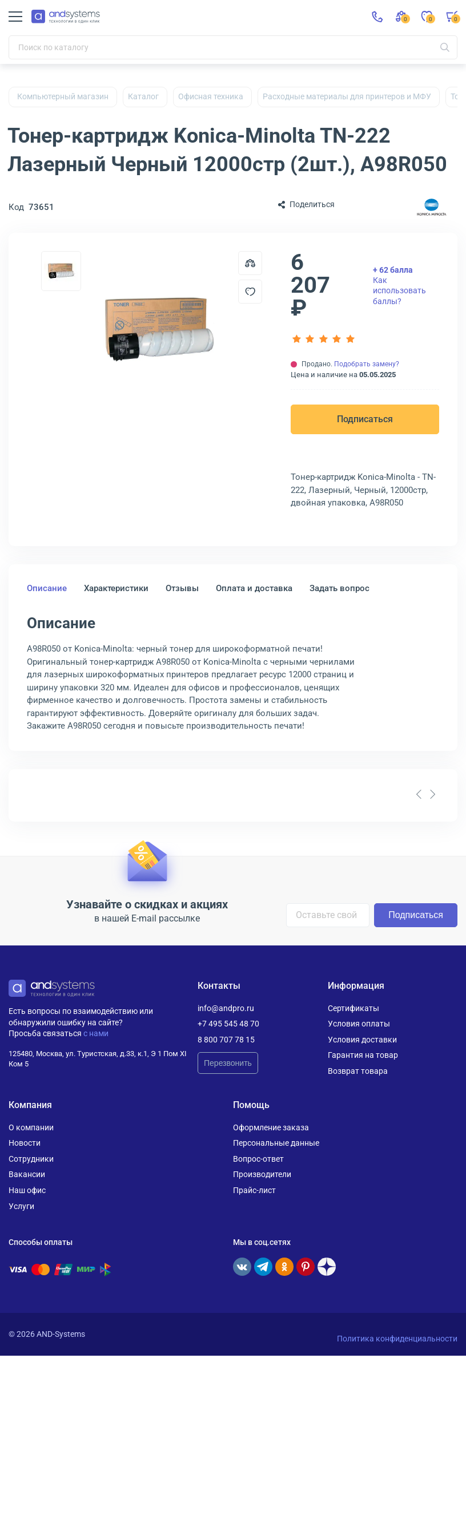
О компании (31, 1127)
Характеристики (116, 588)
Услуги (21, 1206)
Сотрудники (31, 1158)
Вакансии (27, 1174)
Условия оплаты (359, 1023)
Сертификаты (353, 1008)
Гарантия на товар (363, 1055)
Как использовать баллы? (399, 285)
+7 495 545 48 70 (228, 1023)
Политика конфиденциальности (397, 1338)
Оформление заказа (271, 1127)
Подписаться (365, 419)
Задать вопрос (339, 588)
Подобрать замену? (366, 364)
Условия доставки (362, 1039)
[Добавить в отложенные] (250, 292)
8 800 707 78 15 (226, 1039)
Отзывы (182, 588)
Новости (25, 1142)
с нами (96, 1033)
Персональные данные (276, 1142)
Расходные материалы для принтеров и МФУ (347, 96)
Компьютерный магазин (63, 96)
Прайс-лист (254, 1190)
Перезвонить (228, 1063)
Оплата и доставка (254, 588)
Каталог (143, 96)
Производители (262, 1174)
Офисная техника (210, 96)
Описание (47, 588)
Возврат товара (358, 1071)
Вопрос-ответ (258, 1158)
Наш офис (27, 1190)
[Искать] (445, 47)
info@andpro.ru (226, 1008)
